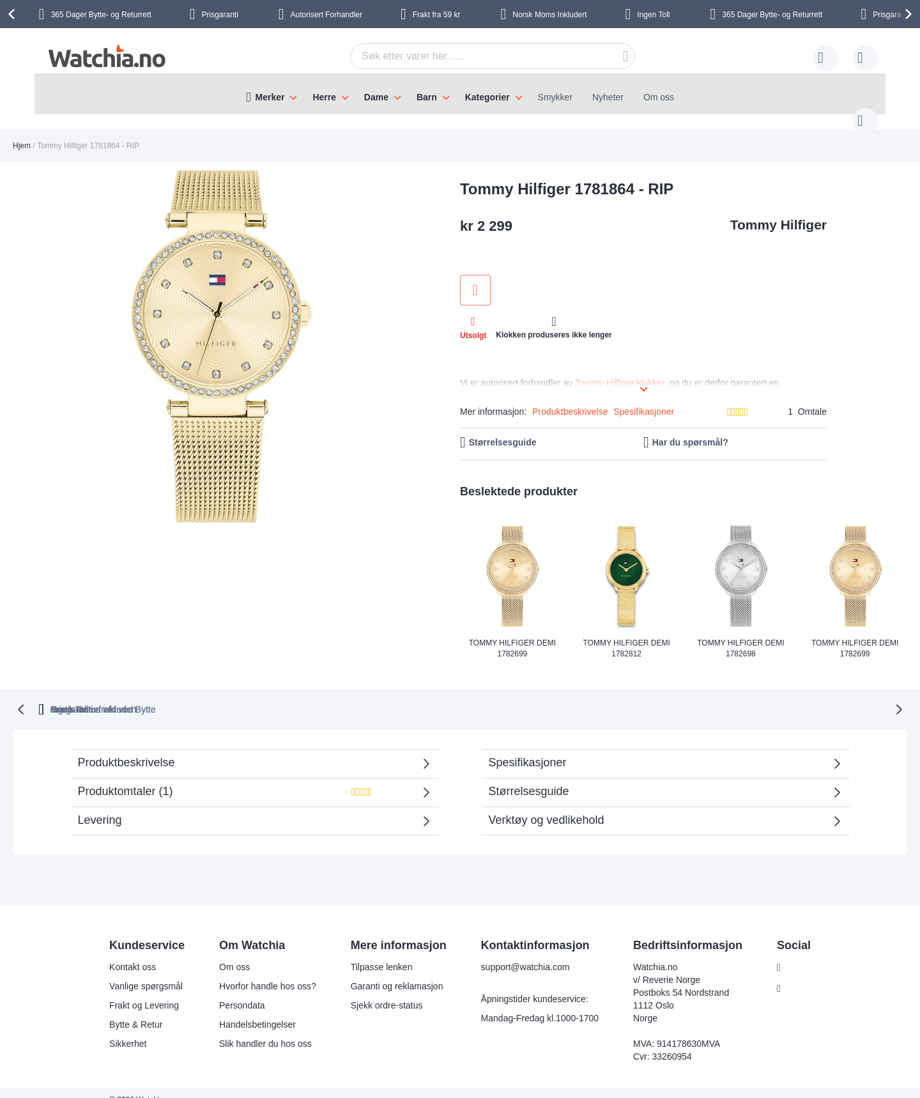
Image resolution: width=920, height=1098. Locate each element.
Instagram (798, 975)
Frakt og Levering (136, 991)
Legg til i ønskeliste (475, 277)
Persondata (234, 991)
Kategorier (487, 97)
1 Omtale (807, 399)
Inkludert (549, 14)
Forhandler (326, 14)
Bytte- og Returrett (101, 14)
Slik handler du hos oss (257, 1030)
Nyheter (608, 97)
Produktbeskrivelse (570, 399)
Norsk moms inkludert (545, 695)
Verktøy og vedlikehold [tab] (546, 806)
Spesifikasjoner (643, 399)
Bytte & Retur (128, 1010)
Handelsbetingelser (249, 1010)
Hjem (22, 132)
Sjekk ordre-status (378, 991)
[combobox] (472, 56)
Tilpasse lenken (373, 953)
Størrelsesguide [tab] (529, 777)
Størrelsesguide (503, 429)
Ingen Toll (655, 695)
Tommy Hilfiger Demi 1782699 (512, 636)
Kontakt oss (125, 953)
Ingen (654, 14)
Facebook (798, 953)
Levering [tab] (100, 806)
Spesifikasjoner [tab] (528, 748)
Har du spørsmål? (690, 429)
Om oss (658, 97)
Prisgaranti (279, 695)
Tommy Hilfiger (778, 212)
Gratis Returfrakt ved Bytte (401, 695)
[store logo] (106, 56)
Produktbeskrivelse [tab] (126, 748)
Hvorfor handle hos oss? (260, 972)
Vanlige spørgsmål (138, 972)
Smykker (555, 97)
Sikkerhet (120, 1030)
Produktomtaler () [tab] (243, 781)
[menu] (460, 93)
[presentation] (13, 14)
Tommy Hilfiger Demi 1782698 (740, 636)
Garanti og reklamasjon (388, 972)
